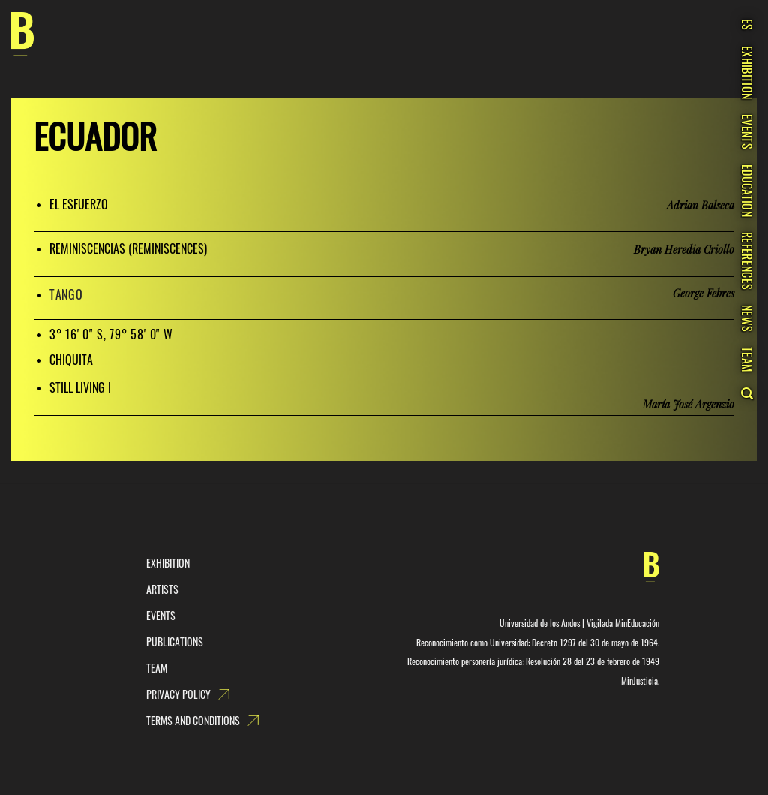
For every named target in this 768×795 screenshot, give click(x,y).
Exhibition (747, 72)
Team (747, 359)
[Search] (747, 393)
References (747, 261)
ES (747, 25)
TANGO (66, 294)
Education (747, 190)
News (747, 318)
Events (747, 131)
